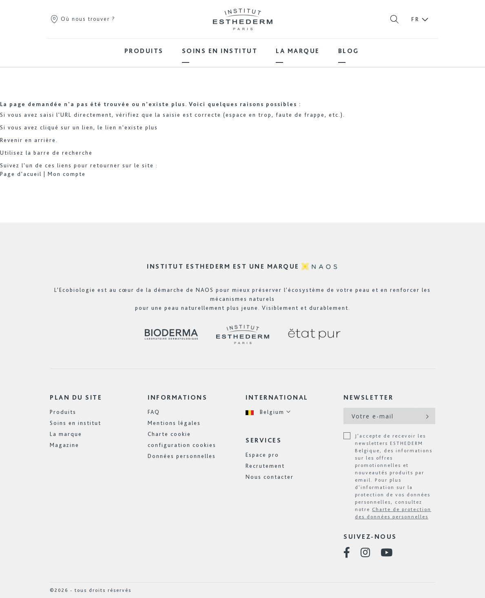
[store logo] (242, 19)
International (277, 397)
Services (263, 440)
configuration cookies (182, 445)
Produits (63, 412)
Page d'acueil (21, 174)
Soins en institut (75, 423)
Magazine (64, 445)
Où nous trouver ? (82, 19)
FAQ (154, 412)
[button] (268, 412)
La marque (66, 434)
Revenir (11, 140)
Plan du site (76, 397)
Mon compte (67, 174)
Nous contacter (270, 477)
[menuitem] (144, 51)
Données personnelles (182, 456)
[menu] (242, 51)
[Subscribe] (426, 416)
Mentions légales (174, 423)
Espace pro (262, 454)
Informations (177, 397)
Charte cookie (169, 434)
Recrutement (265, 465)
